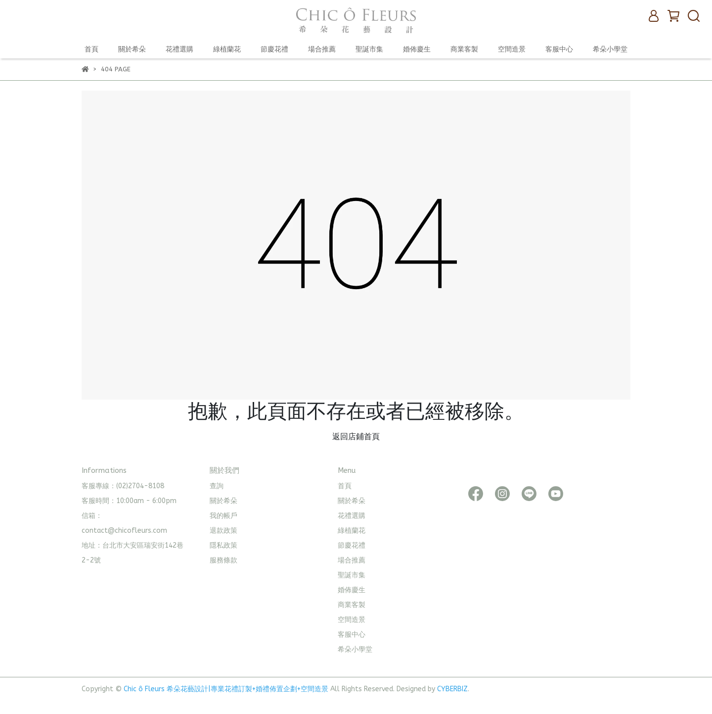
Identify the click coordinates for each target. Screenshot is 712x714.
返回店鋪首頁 (356, 436)
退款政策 (223, 530)
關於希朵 (132, 49)
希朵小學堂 (610, 49)
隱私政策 (223, 545)
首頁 (91, 49)
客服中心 (559, 49)
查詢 (216, 486)
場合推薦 (322, 49)
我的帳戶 (223, 515)
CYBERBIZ (452, 689)
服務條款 (223, 560)
